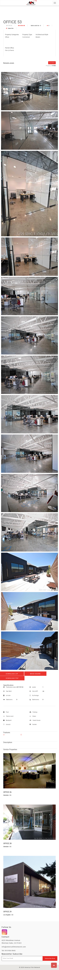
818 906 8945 (10, 950)
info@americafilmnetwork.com (14, 947)
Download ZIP (12, 674)
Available (52, 63)
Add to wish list (36, 25)
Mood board (35, 674)
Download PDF (12, 678)
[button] (54, 965)
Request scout (8, 63)
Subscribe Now (50, 958)
